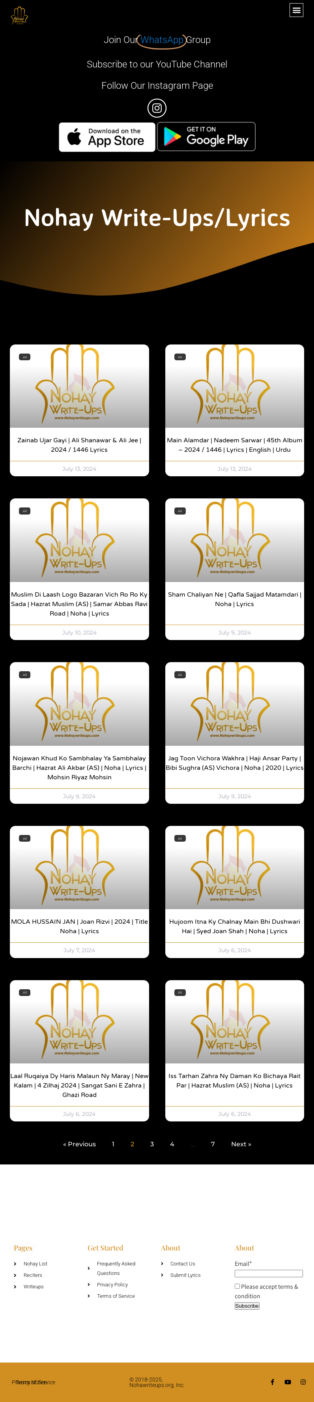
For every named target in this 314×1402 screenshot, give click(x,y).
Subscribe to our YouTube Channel (157, 64)
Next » (241, 1144)
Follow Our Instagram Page (157, 85)
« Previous (79, 1144)
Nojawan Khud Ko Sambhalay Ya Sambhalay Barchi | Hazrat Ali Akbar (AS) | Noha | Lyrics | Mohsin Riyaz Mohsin (79, 767)
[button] (296, 10)
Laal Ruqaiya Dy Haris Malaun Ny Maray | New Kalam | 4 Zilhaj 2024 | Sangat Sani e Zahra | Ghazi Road (79, 1085)
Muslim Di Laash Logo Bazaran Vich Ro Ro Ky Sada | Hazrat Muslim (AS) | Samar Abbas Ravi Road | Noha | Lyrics (79, 604)
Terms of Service (35, 1382)
